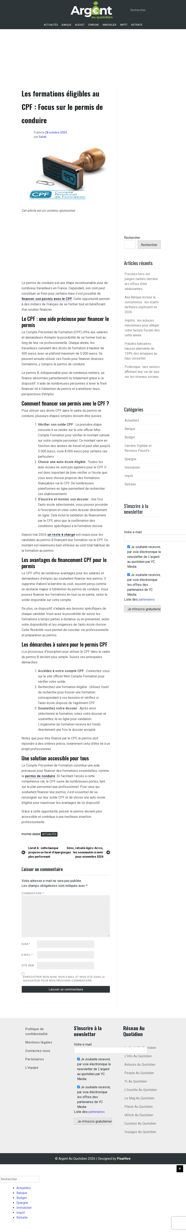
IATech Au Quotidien (138, 1115)
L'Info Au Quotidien (138, 1056)
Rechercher (132, 238)
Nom (26, 944)
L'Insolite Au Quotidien (140, 1090)
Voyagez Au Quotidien (140, 1132)
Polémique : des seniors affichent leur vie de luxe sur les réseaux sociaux (142, 372)
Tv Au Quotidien (135, 1081)
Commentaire (33, 893)
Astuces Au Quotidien (139, 1065)
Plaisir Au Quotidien (138, 1107)
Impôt (123, 24)
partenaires (147, 599)
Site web (28, 965)
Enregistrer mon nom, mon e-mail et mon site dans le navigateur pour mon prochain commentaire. (64, 979)
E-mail (27, 954)
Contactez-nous (37, 1051)
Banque (66, 24)
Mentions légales (38, 1042)
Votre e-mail (110, 1047)
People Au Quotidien (139, 1073)
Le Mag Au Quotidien (139, 1098)
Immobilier (109, 24)
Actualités (51, 24)
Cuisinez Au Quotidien (140, 1123)
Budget (80, 24)
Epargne (93, 24)
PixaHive (124, 1159)
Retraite (136, 24)
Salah (42, 136)
